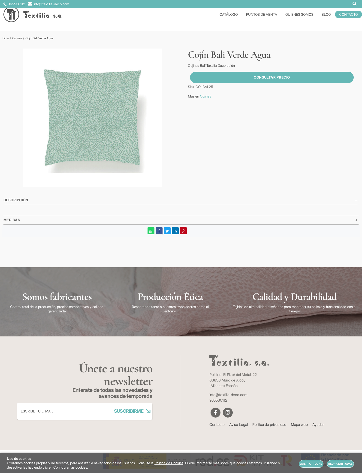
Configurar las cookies (70, 467)
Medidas (11, 220)
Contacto (217, 424)
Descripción (15, 200)
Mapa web (299, 424)
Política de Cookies (168, 463)
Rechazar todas (340, 463)
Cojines (205, 96)
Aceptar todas (311, 463)
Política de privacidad (269, 424)
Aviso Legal (238, 424)
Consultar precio (270, 77)
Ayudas (318, 424)
